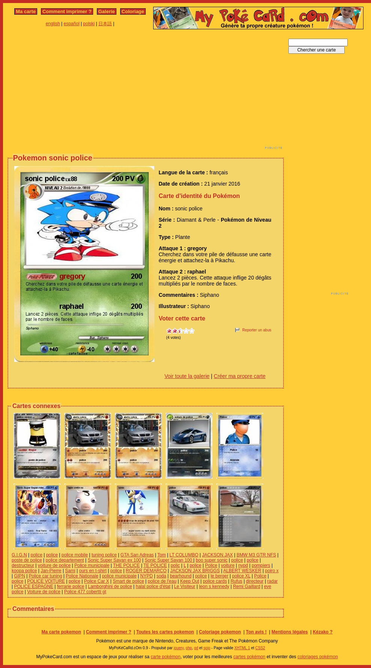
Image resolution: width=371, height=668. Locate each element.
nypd (243, 565)
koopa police (24, 570)
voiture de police (54, 565)
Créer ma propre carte (239, 376)
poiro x (272, 570)
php (189, 648)
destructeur (23, 565)
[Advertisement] (111, 91)
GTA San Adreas (137, 555)
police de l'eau (162, 581)
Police (211, 565)
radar (272, 581)
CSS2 (260, 648)
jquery (178, 648)
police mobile (75, 555)
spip (207, 648)
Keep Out (189, 581)
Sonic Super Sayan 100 (169, 560)
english (53, 23)
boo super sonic (212, 560)
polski (89, 23)
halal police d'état (153, 586)
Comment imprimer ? (67, 11)
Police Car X (96, 581)
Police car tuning (45, 576)
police (36, 555)
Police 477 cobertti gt (85, 591)
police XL (241, 576)
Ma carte (26, 11)
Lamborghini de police (110, 586)
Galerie (106, 11)
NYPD (146, 576)
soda (161, 576)
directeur (255, 581)
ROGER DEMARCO (146, 570)
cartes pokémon (249, 656)
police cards (215, 581)
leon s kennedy (214, 586)
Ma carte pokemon (61, 632)
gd (196, 648)
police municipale (119, 576)
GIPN (19, 576)
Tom (161, 555)
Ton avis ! (256, 632)
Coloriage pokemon (220, 632)
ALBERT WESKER (242, 570)
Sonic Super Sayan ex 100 (114, 560)
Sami (70, 570)
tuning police (104, 555)
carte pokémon (165, 656)
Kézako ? (323, 632)
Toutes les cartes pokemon (165, 632)
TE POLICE (155, 565)
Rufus (236, 581)
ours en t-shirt (92, 570)
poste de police (27, 560)
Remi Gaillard (246, 586)
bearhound (180, 576)
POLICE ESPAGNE (33, 586)
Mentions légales (289, 632)
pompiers (261, 565)
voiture (228, 565)
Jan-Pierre (51, 570)
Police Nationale (82, 576)
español (72, 23)
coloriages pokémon (317, 656)
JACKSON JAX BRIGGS (195, 570)
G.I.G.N (19, 555)
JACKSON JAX (217, 555)
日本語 (105, 23)
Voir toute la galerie (187, 376)
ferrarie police (70, 586)
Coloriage (133, 11)
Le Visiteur (184, 586)
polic (175, 565)
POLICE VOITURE (46, 581)
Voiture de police (43, 591)
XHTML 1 (242, 648)
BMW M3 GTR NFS (256, 555)
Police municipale (91, 565)
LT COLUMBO (183, 555)
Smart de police (128, 581)
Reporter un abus (256, 330)
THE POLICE (126, 565)
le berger (219, 576)
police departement (65, 560)
